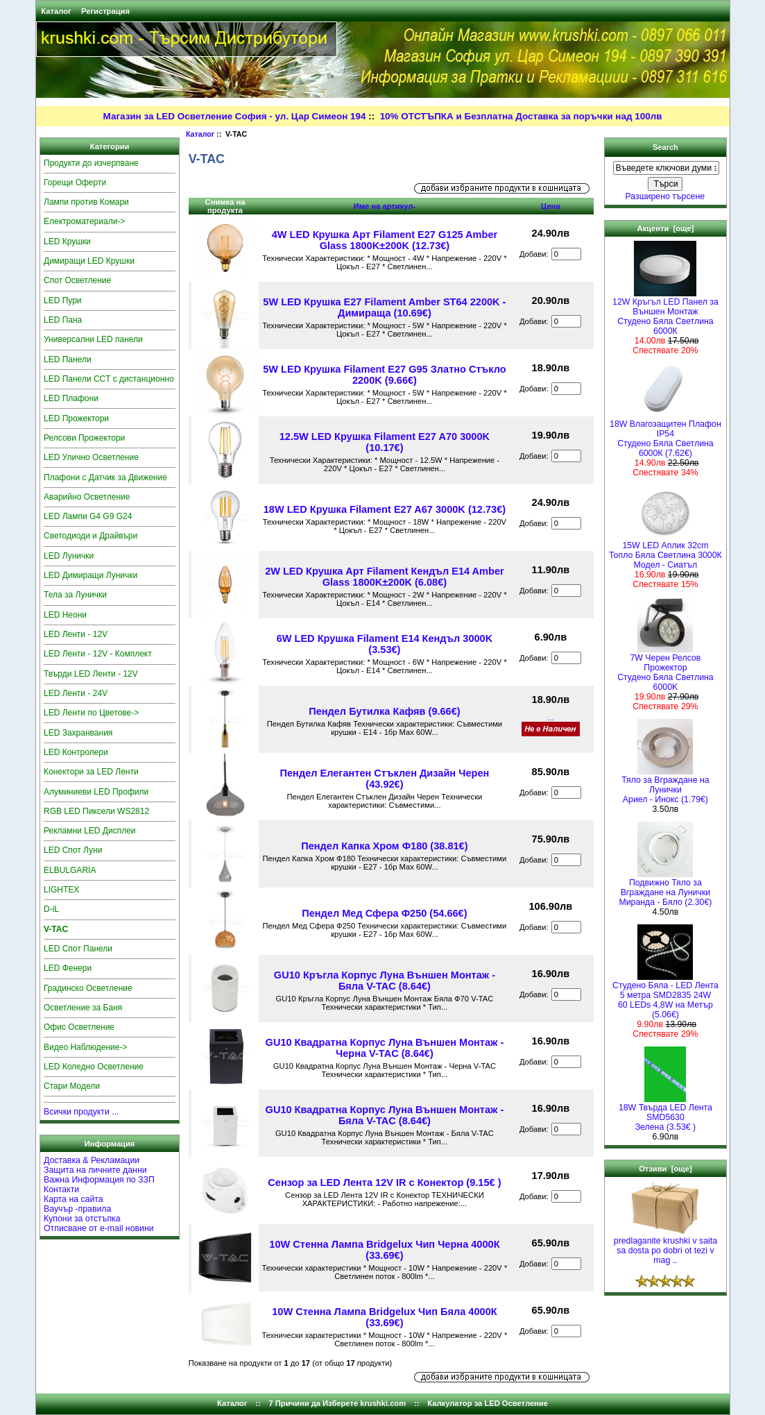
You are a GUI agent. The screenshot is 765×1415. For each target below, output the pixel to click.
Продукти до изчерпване (91, 163)
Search (665, 147)
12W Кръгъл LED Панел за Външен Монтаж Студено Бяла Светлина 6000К (665, 312)
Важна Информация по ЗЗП (99, 1180)
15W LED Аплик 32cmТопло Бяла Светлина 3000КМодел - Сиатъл (665, 551)
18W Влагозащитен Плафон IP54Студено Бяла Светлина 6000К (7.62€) (665, 435)
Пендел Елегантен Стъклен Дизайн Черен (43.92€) (385, 779)
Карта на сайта (73, 1199)
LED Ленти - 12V (76, 634)
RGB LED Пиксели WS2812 (96, 811)
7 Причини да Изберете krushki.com (337, 1403)
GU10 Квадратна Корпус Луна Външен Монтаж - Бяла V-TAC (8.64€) (385, 1115)
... (550, 717)
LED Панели (68, 359)
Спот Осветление (77, 280)
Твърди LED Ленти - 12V (91, 674)
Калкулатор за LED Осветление (487, 1403)
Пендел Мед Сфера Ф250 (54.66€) (384, 913)
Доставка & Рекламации (91, 1160)
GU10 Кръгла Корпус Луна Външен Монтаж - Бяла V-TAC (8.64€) (384, 980)
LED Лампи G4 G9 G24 (88, 516)
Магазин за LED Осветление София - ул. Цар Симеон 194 (234, 116)
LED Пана (63, 320)
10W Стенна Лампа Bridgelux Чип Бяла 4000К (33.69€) (384, 1317)
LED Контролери (76, 752)
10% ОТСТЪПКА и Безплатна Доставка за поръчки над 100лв (521, 116)
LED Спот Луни (73, 850)
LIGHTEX (61, 890)
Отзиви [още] (665, 1168)
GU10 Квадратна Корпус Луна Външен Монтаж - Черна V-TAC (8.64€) (385, 1048)
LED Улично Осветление (91, 457)
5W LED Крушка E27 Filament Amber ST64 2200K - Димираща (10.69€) (384, 307)
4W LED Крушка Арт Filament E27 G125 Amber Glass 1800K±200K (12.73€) (385, 240)
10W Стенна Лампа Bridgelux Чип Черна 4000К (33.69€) (384, 1250)
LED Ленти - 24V (76, 693)
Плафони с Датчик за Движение (105, 477)
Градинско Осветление (88, 988)
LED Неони (65, 615)
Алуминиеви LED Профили (96, 792)
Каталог (56, 11)
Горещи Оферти (75, 182)
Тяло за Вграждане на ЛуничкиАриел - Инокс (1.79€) (665, 786)
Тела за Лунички (75, 595)
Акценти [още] (665, 228)
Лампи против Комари (86, 202)
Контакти (61, 1189)
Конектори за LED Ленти (91, 772)
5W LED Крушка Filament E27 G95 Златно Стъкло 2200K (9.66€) (384, 375)
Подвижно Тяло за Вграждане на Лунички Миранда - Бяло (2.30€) (665, 888)
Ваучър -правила (77, 1209)
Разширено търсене (665, 196)
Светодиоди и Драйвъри (90, 536)
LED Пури (63, 300)
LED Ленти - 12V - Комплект (98, 654)
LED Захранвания (78, 733)
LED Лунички (69, 556)
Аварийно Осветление (87, 497)
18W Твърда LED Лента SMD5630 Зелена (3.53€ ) (665, 1113)
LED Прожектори (76, 418)
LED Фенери (68, 968)
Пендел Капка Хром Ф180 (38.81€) (384, 845)
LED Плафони (71, 398)
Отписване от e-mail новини (99, 1228)
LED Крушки (67, 241)
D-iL (51, 909)
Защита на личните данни (95, 1170)
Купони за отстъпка (82, 1218)
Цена (550, 206)
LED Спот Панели (78, 949)
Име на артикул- (385, 206)
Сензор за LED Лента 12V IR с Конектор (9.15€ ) (384, 1182)
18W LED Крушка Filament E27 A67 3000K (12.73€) (385, 509)
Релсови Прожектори (84, 438)
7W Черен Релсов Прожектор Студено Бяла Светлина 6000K (665, 668)
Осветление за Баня (83, 1007)
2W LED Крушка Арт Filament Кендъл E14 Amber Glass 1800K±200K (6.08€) (384, 577)
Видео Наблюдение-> (86, 1047)
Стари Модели (72, 1086)
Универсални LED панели (93, 339)
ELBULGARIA (70, 870)
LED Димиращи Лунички (90, 575)
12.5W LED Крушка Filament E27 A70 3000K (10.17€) (385, 442)
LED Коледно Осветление (94, 1066)
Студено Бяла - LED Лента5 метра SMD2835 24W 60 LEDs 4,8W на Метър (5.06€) (665, 996)
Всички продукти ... (81, 1112)
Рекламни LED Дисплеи (90, 831)
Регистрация (105, 11)
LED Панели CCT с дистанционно (109, 379)
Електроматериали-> (84, 221)
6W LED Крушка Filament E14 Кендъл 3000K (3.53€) (385, 644)
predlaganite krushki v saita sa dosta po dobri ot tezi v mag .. (665, 1246)
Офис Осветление (79, 1027)
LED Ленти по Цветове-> (91, 713)
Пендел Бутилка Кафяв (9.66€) (384, 711)
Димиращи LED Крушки (89, 261)
